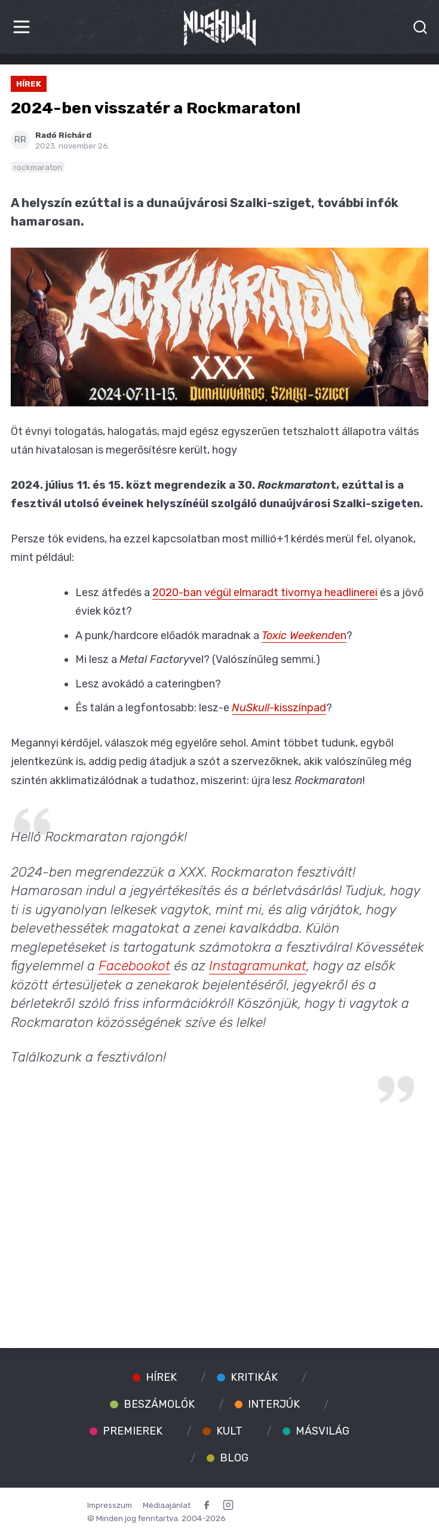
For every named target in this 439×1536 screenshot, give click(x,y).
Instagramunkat (257, 966)
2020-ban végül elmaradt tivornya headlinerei (264, 592)
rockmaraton (38, 167)
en (304, 635)
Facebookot (134, 966)
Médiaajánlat (167, 1505)
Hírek (28, 83)
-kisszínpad (279, 707)
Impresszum (109, 1505)
